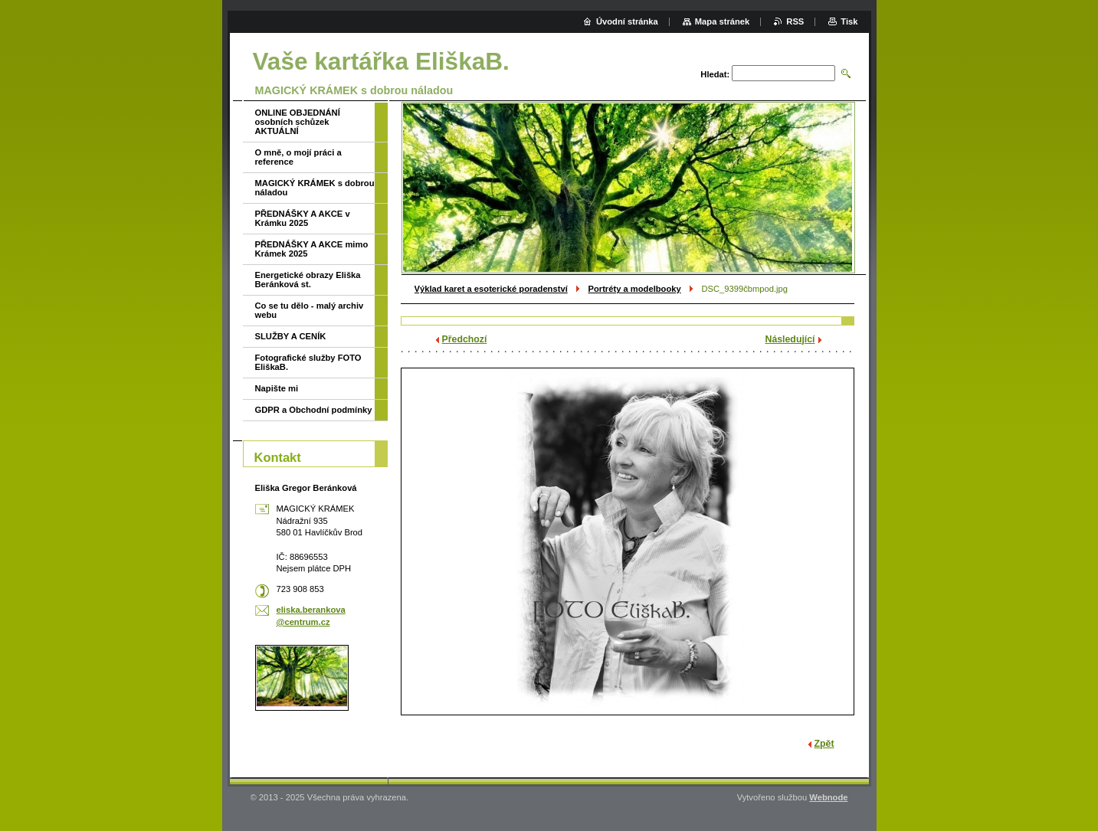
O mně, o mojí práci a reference (298, 157)
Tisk (849, 21)
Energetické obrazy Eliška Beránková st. (308, 279)
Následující (790, 339)
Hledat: (714, 74)
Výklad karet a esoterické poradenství (491, 288)
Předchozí (464, 339)
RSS (795, 21)
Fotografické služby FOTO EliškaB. (308, 362)
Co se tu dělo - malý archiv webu (309, 310)
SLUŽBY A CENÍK (290, 336)
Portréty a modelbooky (634, 288)
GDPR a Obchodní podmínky (313, 409)
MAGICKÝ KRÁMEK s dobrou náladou (315, 187)
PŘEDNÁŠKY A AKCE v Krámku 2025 (302, 218)
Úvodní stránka (627, 21)
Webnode (828, 797)
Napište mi (277, 388)
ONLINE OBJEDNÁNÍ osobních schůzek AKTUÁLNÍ (297, 122)
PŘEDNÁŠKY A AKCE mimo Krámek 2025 (312, 249)
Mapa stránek (722, 21)
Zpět (824, 743)
